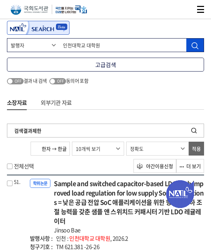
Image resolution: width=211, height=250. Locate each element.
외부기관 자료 (56, 102)
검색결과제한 (27, 130)
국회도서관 (29, 9)
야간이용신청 (155, 165)
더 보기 (190, 165)
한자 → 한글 (50, 148)
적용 (196, 148)
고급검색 (105, 64)
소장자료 (17, 102)
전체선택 (24, 166)
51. (17, 181)
